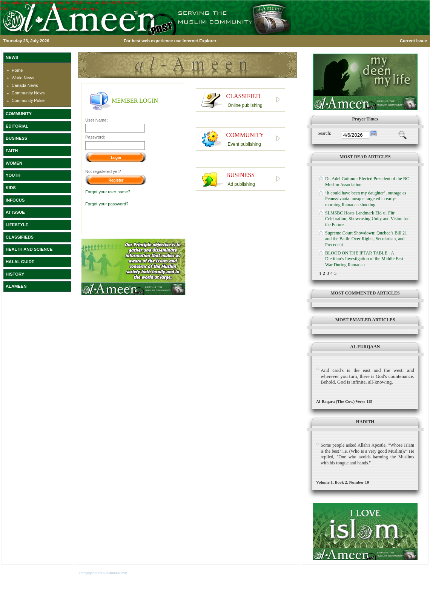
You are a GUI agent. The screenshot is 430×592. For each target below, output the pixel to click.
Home (17, 70)
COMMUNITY (19, 113)
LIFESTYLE (17, 224)
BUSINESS (16, 138)
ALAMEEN (16, 286)
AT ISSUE (15, 212)
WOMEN (14, 163)
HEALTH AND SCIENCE (29, 249)
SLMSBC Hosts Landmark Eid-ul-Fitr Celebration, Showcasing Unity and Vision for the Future (367, 218)
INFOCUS (15, 200)
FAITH (12, 150)
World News (23, 78)
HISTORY (15, 274)
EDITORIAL (17, 126)
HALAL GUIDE (20, 261)
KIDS (11, 187)
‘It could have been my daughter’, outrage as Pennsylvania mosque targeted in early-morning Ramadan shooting (365, 198)
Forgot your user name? (107, 192)
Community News (28, 93)
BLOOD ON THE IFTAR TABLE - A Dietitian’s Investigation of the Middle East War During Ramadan (364, 258)
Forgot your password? (106, 204)
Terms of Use (139, 573)
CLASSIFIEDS (20, 237)
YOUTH (13, 175)
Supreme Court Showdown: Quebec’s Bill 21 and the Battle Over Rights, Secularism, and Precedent (366, 238)
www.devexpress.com (29, 8)
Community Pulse (28, 100)
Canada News (25, 85)
